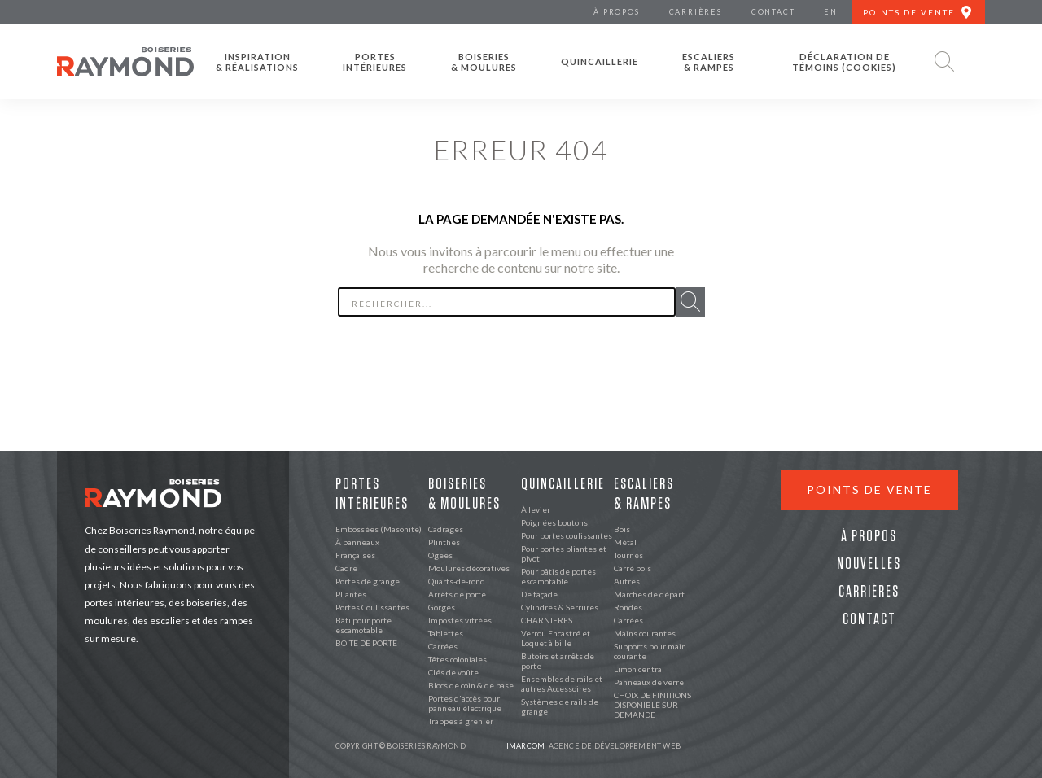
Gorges (441, 607)
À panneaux (357, 542)
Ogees (440, 555)
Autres (627, 581)
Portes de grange (367, 581)
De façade (539, 594)
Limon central (639, 669)
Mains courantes (645, 633)
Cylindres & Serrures (559, 607)
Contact (869, 619)
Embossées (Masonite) (378, 529)
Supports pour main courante (650, 651)
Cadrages (445, 529)
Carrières (869, 592)
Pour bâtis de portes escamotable (558, 576)
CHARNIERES (546, 620)
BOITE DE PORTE (366, 643)
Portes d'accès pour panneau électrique (464, 703)
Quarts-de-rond (456, 581)
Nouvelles (869, 564)
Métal (625, 542)
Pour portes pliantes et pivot (563, 553)
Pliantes (350, 594)
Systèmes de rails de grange (559, 706)
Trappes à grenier (460, 721)
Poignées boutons (554, 522)
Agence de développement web (593, 745)
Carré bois (632, 568)
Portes (375, 61)
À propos (869, 536)
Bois (622, 529)
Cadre (346, 568)
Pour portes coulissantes (566, 535)
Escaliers (708, 61)
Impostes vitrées (460, 620)
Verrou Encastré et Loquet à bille (555, 638)
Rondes (628, 607)
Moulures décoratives (469, 568)
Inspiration (257, 61)
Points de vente (869, 489)
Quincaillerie (599, 61)
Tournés (628, 555)
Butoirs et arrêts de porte (557, 661)
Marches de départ (649, 594)
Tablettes (445, 633)
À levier (535, 509)
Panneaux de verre (649, 682)
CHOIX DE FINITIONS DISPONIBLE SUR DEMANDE (652, 704)
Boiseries (484, 61)
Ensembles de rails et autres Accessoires (561, 683)
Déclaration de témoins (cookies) (844, 61)
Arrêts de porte (457, 594)
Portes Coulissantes (372, 607)
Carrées (443, 646)
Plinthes (444, 542)
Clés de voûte (453, 672)
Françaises (355, 555)
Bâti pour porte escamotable (363, 625)
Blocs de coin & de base (471, 685)
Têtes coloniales (457, 659)
